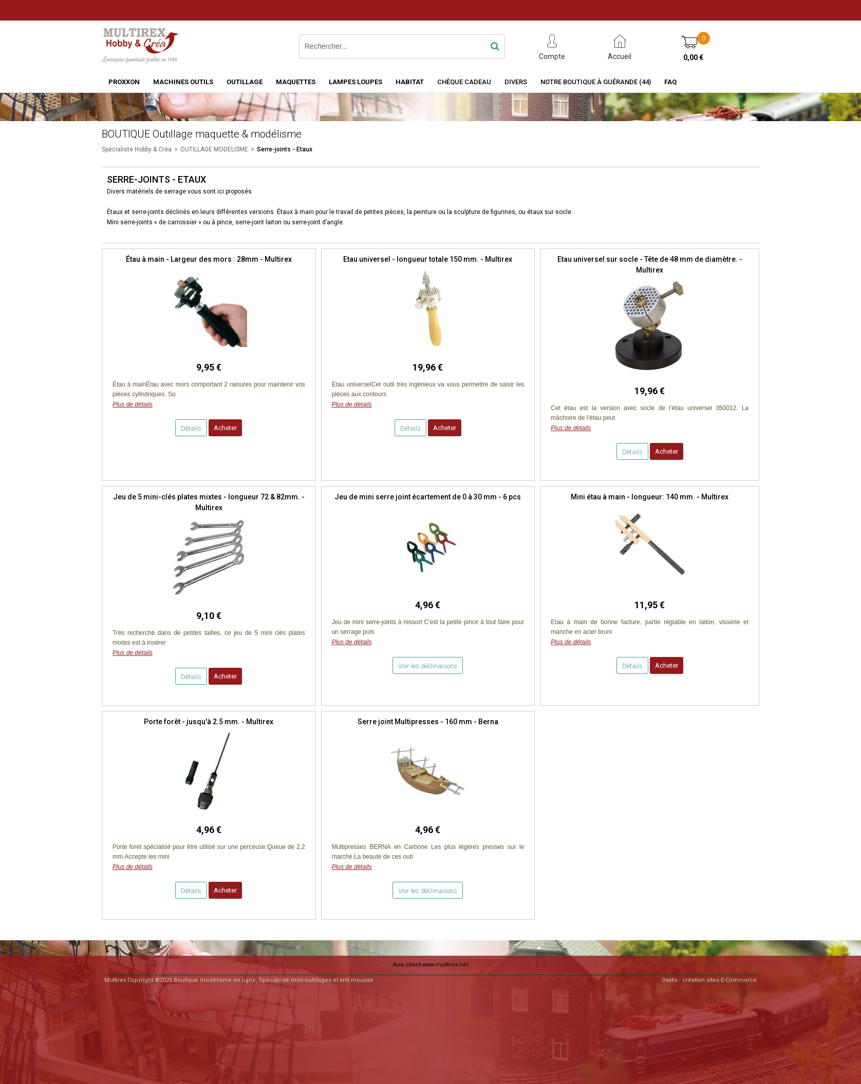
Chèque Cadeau (464, 82)
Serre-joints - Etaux (284, 149)
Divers (515, 82)
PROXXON (124, 82)
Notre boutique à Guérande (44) (595, 82)
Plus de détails (133, 404)
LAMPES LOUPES (355, 82)
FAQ (670, 82)
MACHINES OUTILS (183, 82)
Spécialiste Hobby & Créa (137, 149)
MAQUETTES (295, 82)
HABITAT (410, 82)
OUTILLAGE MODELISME (214, 149)
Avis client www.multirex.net (430, 964)
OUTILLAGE (245, 82)
